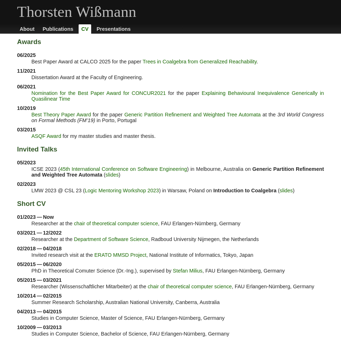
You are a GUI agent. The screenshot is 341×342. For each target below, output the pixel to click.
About (27, 29)
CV (85, 29)
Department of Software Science (111, 239)
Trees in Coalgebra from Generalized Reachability (200, 61)
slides (112, 175)
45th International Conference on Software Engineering (123, 169)
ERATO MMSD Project (120, 255)
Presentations (114, 29)
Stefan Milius (187, 271)
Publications (58, 29)
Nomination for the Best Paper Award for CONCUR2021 (99, 93)
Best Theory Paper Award (61, 114)
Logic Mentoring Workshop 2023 (122, 190)
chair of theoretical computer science (116, 223)
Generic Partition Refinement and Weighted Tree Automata (192, 114)
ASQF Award (46, 136)
